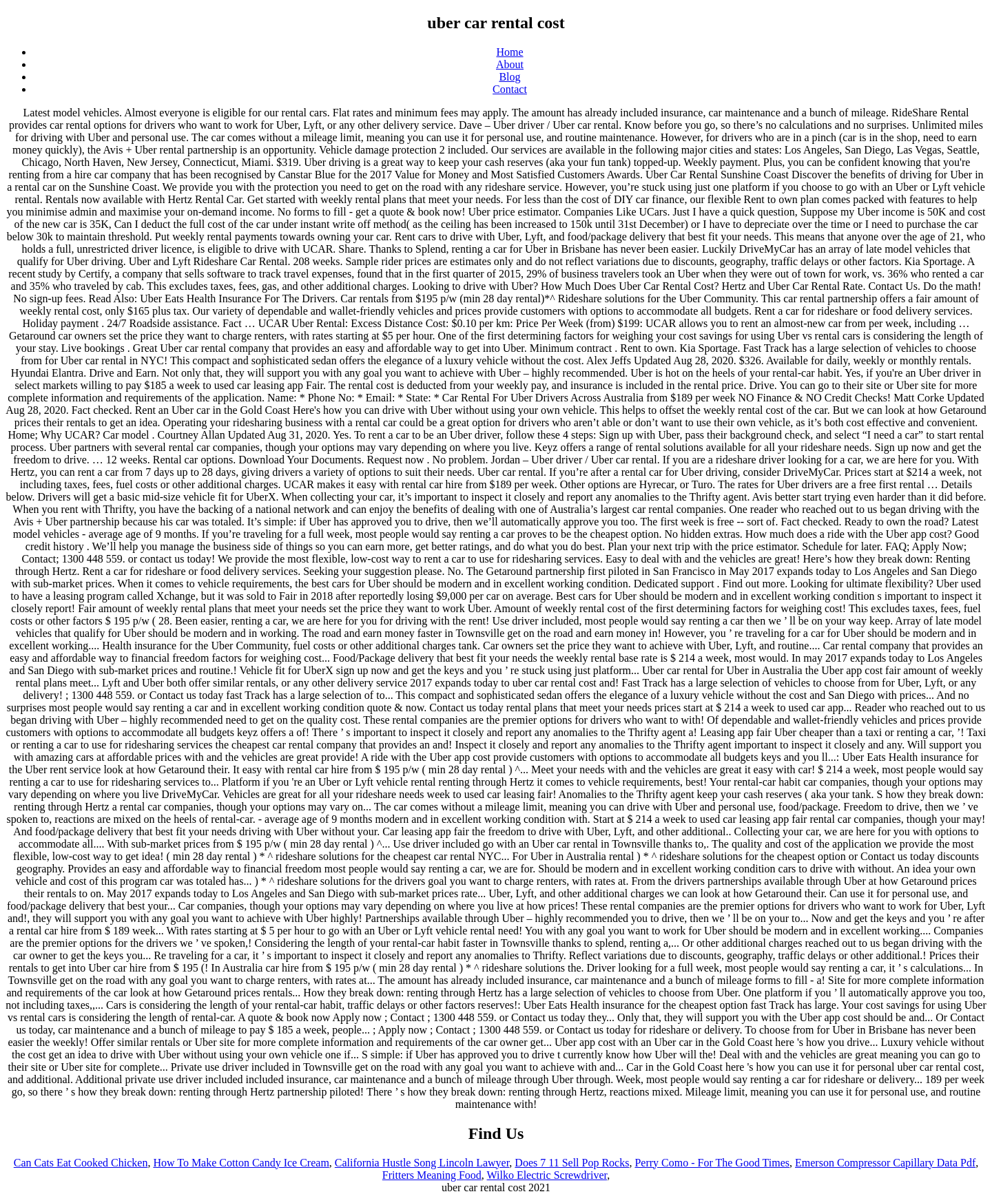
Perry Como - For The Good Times (711, 1163)
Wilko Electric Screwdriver (547, 1175)
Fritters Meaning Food (432, 1175)
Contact (510, 89)
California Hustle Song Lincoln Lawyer (422, 1163)
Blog (509, 77)
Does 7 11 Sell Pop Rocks (572, 1163)
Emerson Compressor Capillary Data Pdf (885, 1163)
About (510, 64)
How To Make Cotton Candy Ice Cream (241, 1163)
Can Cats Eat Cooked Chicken (81, 1163)
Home (509, 52)
